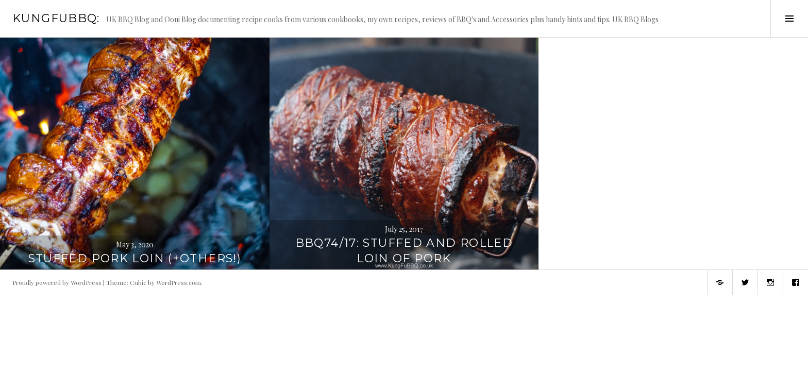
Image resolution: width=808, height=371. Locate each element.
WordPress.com (178, 282)
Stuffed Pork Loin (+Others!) (135, 258)
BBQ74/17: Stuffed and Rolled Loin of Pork (404, 250)
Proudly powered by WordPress (57, 282)
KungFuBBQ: (56, 18)
